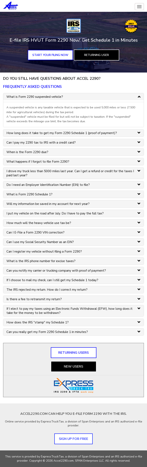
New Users (73, 366)
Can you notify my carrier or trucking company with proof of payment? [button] (56, 271)
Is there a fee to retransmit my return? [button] (34, 299)
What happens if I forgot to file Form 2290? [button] (37, 162)
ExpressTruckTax (52, 457)
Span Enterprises (93, 457)
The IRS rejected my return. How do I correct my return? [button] (46, 290)
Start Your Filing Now (50, 55)
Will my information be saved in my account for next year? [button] (48, 204)
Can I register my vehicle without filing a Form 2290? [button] (44, 251)
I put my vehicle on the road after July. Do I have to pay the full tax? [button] (55, 213)
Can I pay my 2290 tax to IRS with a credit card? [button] (41, 142)
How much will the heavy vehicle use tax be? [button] (38, 223)
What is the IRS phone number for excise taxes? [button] (40, 261)
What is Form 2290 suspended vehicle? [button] (34, 97)
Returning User (96, 55)
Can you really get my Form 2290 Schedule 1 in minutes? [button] (47, 332)
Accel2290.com (63, 461)
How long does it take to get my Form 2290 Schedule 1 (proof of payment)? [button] (61, 133)
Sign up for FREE (73, 439)
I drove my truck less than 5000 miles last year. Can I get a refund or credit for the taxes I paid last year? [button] (70, 173)
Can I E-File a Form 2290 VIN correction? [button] (35, 232)
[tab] (73, 96)
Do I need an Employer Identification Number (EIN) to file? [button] (48, 185)
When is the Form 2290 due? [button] (27, 152)
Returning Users (73, 352)
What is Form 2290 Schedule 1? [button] (29, 194)
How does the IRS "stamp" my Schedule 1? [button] (37, 322)
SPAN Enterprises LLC (89, 461)
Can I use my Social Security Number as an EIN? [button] (40, 242)
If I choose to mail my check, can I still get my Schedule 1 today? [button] (52, 280)
